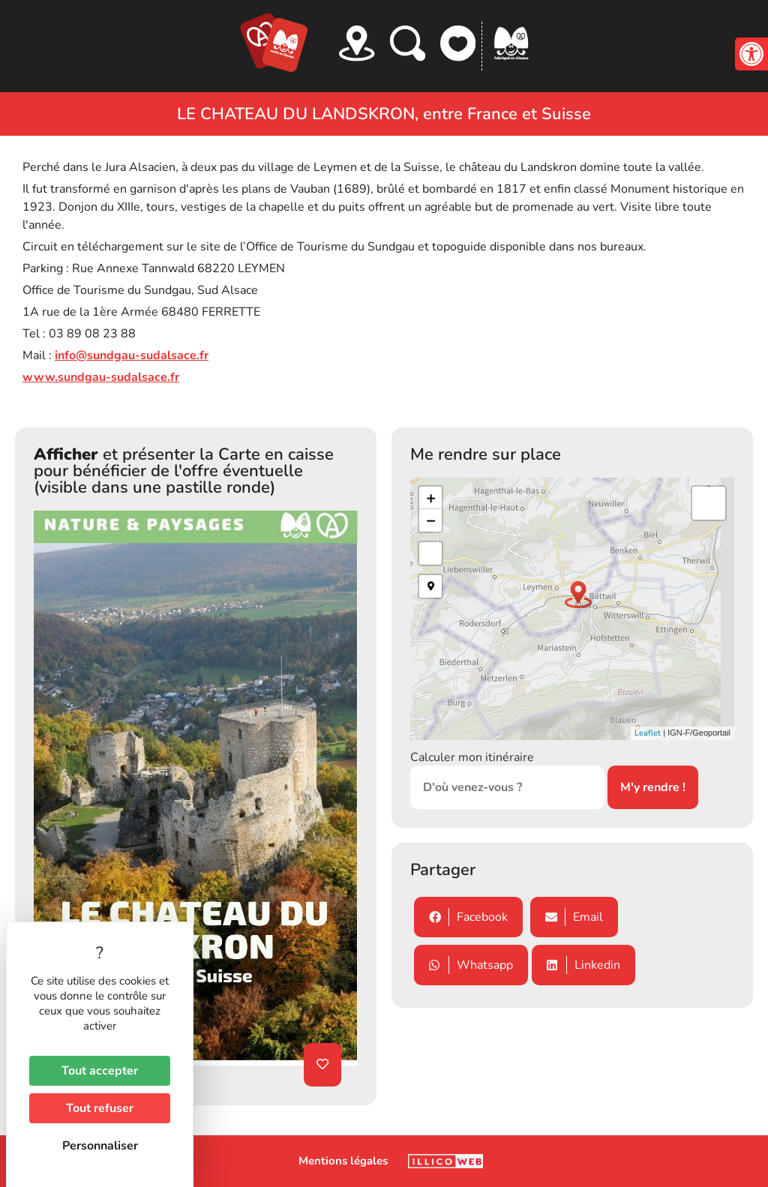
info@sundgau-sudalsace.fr (131, 355)
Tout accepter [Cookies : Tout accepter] (100, 1071)
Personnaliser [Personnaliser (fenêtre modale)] (100, 1146)
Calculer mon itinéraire (472, 757)
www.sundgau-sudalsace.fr (100, 377)
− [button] (431, 520)
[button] (751, 53)
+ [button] (431, 498)
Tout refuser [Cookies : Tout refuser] (100, 1108)
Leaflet (647, 733)
